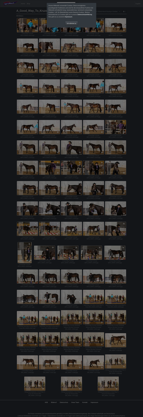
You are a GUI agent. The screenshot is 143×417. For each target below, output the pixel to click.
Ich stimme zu (71, 23)
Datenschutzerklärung (84, 14)
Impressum (68, 17)
